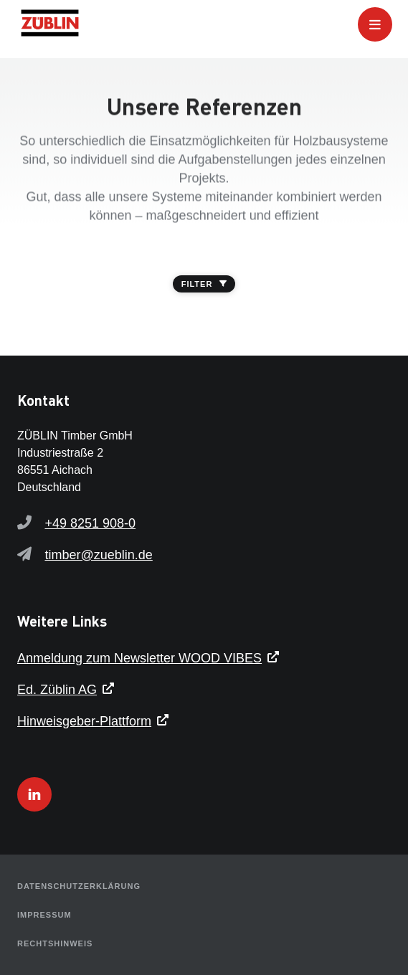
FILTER (204, 284)
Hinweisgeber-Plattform (84, 721)
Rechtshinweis (54, 943)
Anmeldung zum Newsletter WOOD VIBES (139, 658)
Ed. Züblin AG (57, 689)
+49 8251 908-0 (90, 523)
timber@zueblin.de (98, 555)
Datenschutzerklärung (79, 886)
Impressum (44, 914)
